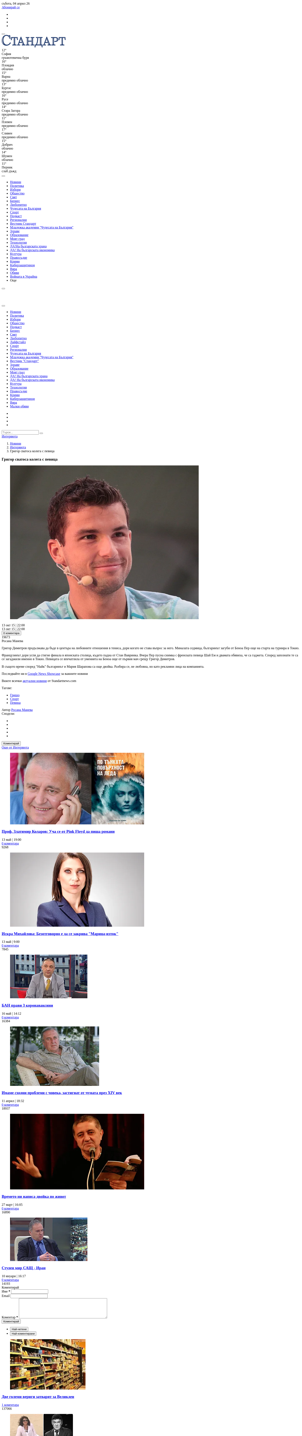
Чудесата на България (25, 208)
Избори (15, 189)
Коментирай (11, 743)
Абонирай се (11, 7)
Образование (19, 235)
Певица (15, 702)
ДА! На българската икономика (32, 250)
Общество (17, 193)
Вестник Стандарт (23, 223)
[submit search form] (41, 433)
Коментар (10, 1321)
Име (6, 1291)
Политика (17, 186)
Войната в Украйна (23, 276)
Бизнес (15, 201)
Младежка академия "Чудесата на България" (41, 227)
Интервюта (18, 447)
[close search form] (3, 305)
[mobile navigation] (3, 34)
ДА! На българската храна (29, 376)
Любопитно (18, 204)
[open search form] (3, 176)
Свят (13, 197)
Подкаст (16, 216)
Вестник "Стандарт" (24, 361)
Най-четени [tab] (19, 1333)
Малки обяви (19, 406)
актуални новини (35, 681)
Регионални (18, 220)
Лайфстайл (18, 342)
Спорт (14, 212)
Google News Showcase (44, 673)
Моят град (17, 238)
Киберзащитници (22, 265)
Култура (16, 254)
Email (6, 1296)
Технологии (18, 242)
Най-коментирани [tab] (23, 1337)
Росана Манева (22, 710)
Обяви (14, 273)
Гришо (14, 695)
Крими (15, 261)
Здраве (14, 231)
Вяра (13, 269)
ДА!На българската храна (28, 246)
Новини (15, 182)
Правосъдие (18, 257)
